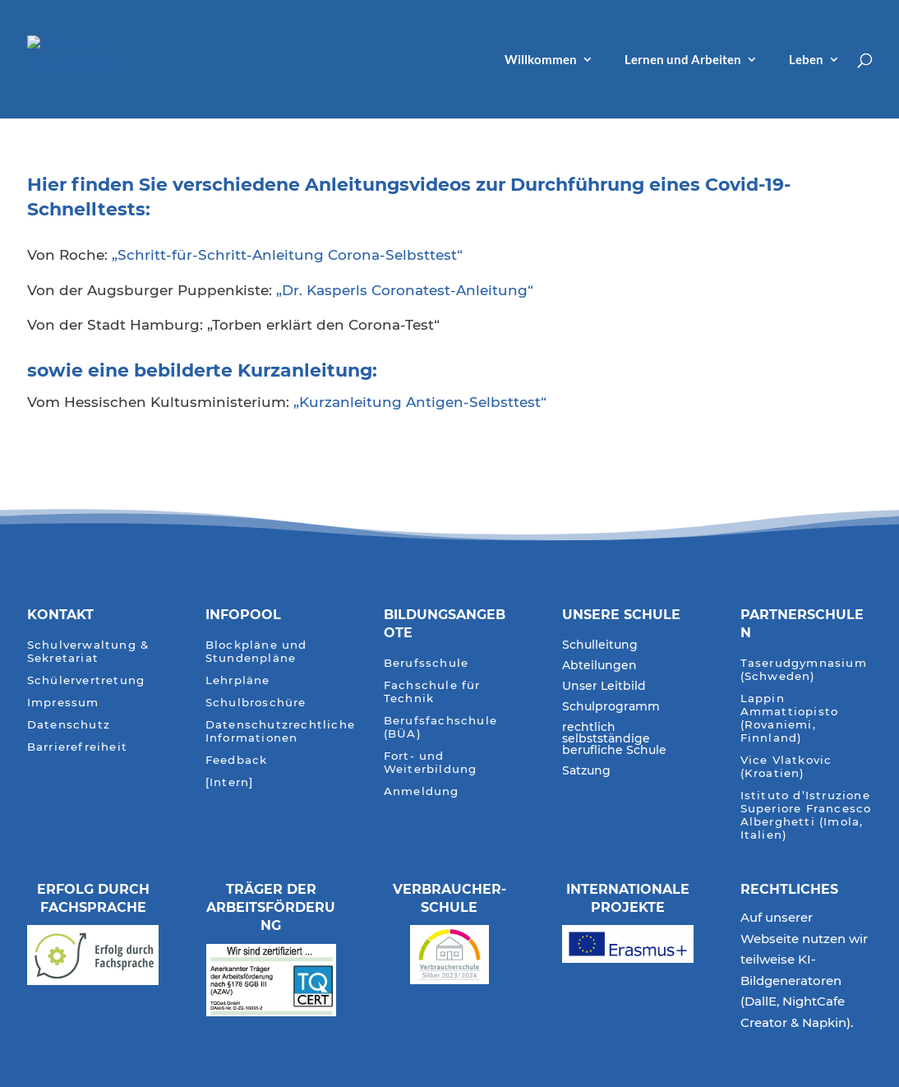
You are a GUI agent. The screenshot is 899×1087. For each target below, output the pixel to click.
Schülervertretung (86, 680)
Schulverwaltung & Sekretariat (88, 651)
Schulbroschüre (256, 702)
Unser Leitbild (604, 686)
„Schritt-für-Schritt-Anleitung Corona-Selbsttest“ (287, 255)
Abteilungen (599, 666)
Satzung (586, 771)
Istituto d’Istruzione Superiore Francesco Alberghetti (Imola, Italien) (806, 815)
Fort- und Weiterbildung (430, 762)
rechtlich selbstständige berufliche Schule (614, 739)
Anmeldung (421, 791)
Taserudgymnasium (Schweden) (803, 669)
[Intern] (229, 782)
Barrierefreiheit (77, 747)
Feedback (236, 760)
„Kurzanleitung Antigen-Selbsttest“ (419, 402)
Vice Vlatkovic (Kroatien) (786, 766)
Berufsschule (426, 663)
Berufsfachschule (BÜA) (440, 727)
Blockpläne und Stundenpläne (256, 651)
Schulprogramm (611, 707)
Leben (806, 60)
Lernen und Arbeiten (683, 60)
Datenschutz (68, 725)
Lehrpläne (237, 680)
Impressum (63, 702)
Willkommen (541, 60)
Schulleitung (600, 645)
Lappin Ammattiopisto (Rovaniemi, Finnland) (789, 718)
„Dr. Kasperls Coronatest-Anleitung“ (404, 290)
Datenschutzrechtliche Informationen (280, 731)
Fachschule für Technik (432, 692)
